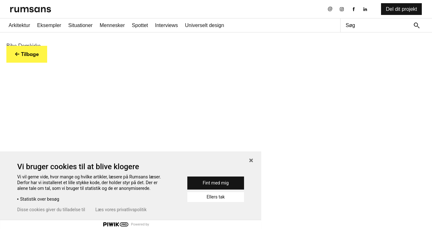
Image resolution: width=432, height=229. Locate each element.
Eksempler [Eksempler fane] (49, 25)
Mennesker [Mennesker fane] (112, 25)
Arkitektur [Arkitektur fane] (19, 25)
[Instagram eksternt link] (341, 9)
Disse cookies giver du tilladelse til (51, 209)
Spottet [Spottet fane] (140, 25)
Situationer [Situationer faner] (80, 25)
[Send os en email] (330, 9)
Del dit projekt (401, 9)
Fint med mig (216, 182)
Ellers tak (216, 196)
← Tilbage (27, 54)
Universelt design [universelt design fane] (204, 25)
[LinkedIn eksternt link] (365, 9)
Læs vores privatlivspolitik (121, 209)
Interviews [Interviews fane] (166, 25)
